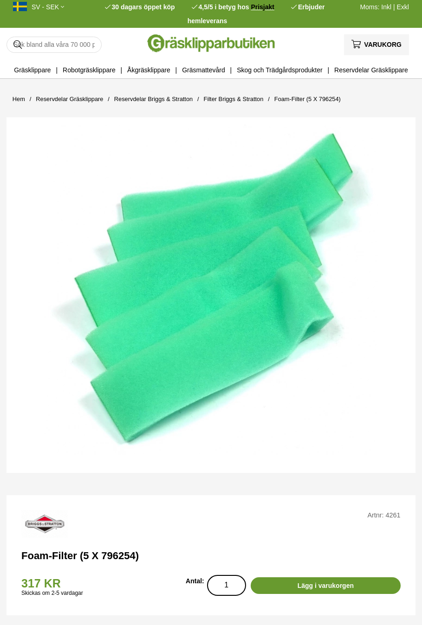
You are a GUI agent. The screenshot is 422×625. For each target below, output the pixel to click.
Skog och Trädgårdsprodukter (279, 70)
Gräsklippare (32, 70)
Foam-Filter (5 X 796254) (307, 99)
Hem (19, 99)
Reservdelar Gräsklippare (371, 70)
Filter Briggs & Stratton (234, 99)
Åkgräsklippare (148, 70)
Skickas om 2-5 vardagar (52, 593)
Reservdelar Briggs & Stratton (153, 99)
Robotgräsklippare (89, 70)
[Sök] (54, 45)
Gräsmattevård (203, 70)
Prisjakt (262, 7)
